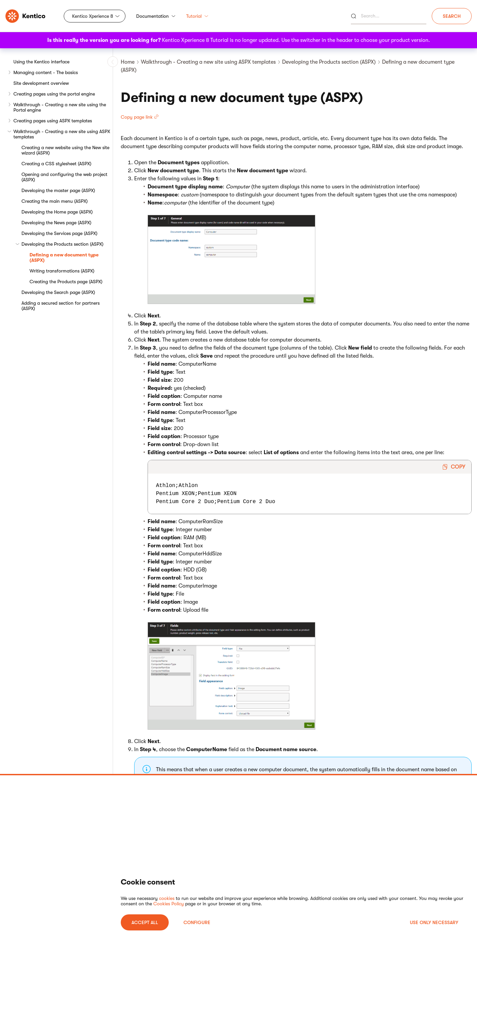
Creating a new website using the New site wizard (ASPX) (65, 150)
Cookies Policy (168, 903)
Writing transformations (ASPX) (62, 271)
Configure (196, 922)
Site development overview (41, 83)
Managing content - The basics (45, 72)
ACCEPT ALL (144, 922)
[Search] (388, 16)
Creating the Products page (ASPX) (66, 281)
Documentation (155, 16)
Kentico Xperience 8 (92, 16)
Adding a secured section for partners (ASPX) (60, 305)
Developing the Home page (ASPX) (57, 212)
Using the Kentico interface (41, 61)
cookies (166, 898)
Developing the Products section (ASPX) (62, 244)
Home (128, 62)
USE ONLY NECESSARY (434, 922)
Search (452, 16)
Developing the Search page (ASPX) (58, 292)
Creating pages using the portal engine (54, 94)
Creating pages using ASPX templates (52, 120)
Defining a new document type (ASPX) (64, 257)
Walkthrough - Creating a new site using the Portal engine (59, 107)
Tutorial (197, 16)
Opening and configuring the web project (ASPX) (64, 177)
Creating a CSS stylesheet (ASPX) (56, 163)
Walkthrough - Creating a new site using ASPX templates (61, 134)
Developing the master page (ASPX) (58, 190)
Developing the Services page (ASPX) (59, 233)
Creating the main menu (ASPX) (54, 201)
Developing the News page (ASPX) (56, 222)
